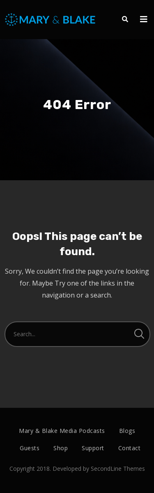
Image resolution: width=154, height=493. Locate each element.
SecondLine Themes (118, 468)
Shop (60, 448)
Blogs (127, 431)
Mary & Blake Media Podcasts (62, 431)
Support (93, 448)
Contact (129, 448)
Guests (29, 448)
